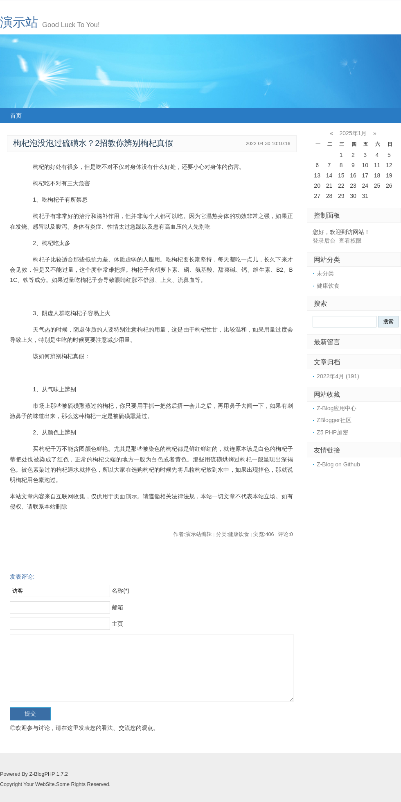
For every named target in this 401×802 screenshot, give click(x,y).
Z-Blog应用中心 (336, 408)
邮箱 (117, 607)
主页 (117, 623)
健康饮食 (328, 285)
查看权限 (350, 240)
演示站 (19, 22)
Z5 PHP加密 (332, 432)
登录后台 (324, 240)
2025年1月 (353, 133)
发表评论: (22, 576)
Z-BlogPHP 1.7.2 (48, 774)
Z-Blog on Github (338, 464)
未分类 (325, 273)
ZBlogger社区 (334, 420)
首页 (16, 115)
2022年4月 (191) (338, 376)
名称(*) (120, 590)
